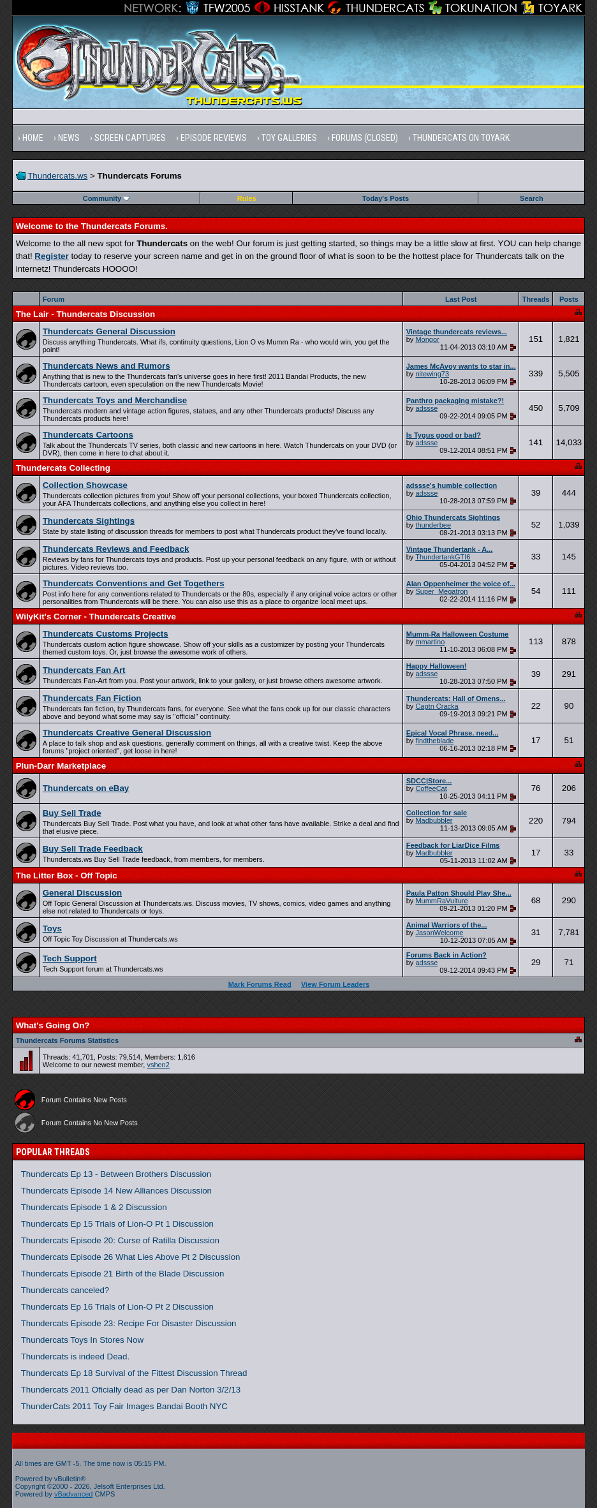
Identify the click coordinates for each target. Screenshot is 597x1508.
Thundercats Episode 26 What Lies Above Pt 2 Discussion (130, 1257)
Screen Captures (130, 138)
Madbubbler (433, 820)
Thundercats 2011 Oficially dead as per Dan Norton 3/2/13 (131, 1389)
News (69, 138)
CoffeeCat (430, 788)
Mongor (427, 339)
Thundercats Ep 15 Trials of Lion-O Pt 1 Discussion (117, 1224)
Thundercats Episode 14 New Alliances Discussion (116, 1190)
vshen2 (158, 1064)
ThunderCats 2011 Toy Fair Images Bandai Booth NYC (124, 1406)
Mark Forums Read (259, 984)
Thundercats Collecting (63, 468)
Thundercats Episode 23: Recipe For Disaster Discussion (129, 1323)
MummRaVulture (441, 901)
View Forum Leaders (335, 984)
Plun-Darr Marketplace (61, 766)
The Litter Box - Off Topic (66, 875)
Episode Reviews (214, 138)
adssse (426, 408)
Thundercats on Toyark (461, 138)
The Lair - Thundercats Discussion (85, 314)
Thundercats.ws (57, 176)
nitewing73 (432, 374)
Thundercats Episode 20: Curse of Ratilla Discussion (120, 1240)
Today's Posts (385, 198)
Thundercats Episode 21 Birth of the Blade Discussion (123, 1273)
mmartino (430, 642)
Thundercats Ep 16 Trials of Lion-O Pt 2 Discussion (117, 1307)
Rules (246, 198)
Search (531, 198)
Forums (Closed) (365, 138)
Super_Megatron (441, 591)
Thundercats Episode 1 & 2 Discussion (94, 1207)
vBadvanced (73, 1494)
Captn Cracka (436, 706)
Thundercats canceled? (65, 1290)
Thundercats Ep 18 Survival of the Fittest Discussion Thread (134, 1373)
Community (107, 198)
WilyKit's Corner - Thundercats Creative (96, 616)
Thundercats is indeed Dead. (75, 1356)
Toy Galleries (289, 138)
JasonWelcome (439, 932)
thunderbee (433, 525)
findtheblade (434, 740)
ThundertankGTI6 (442, 557)
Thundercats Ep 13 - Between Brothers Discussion (116, 1174)
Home (32, 138)
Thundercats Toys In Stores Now (82, 1340)
